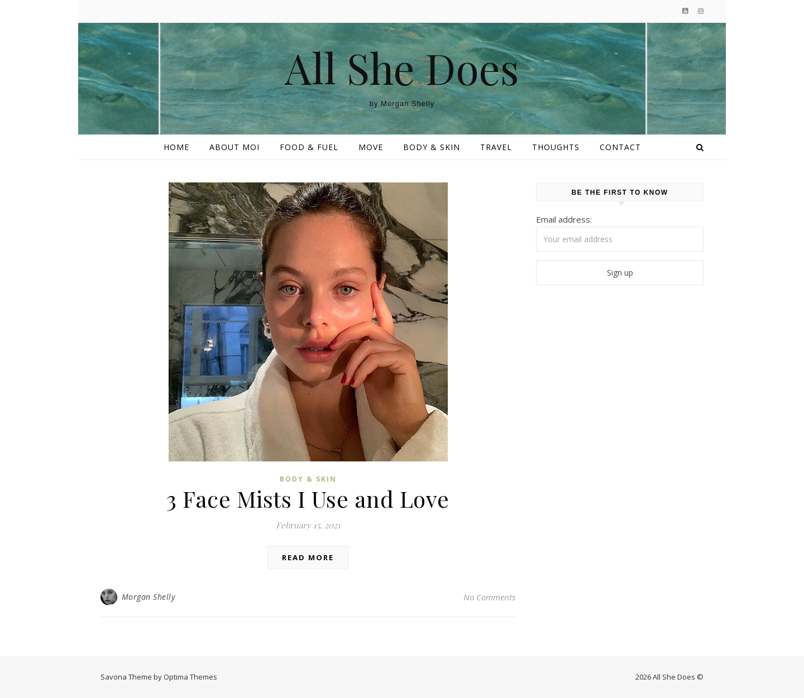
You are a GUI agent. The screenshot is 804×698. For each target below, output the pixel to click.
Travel (496, 147)
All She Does (402, 68)
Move (370, 147)
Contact (620, 147)
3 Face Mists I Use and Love (307, 498)
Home (176, 147)
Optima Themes (190, 677)
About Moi (234, 147)
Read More (308, 557)
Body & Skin (431, 147)
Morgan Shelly (148, 596)
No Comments (489, 597)
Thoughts (556, 147)
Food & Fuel (309, 147)
